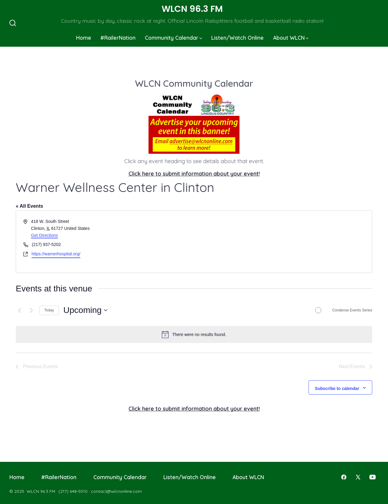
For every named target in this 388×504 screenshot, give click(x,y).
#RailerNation (117, 37)
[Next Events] (31, 310)
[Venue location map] (282, 241)
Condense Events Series (352, 310)
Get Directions (44, 235)
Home (83, 37)
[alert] (194, 334)
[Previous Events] (19, 310)
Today (49, 310)
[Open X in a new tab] (358, 477)
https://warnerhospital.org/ (56, 253)
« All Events (29, 206)
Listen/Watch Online (237, 37)
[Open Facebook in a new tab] (343, 477)
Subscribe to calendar (337, 388)
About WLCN (291, 37)
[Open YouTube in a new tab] (372, 477)
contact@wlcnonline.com (116, 491)
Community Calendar (173, 37)
